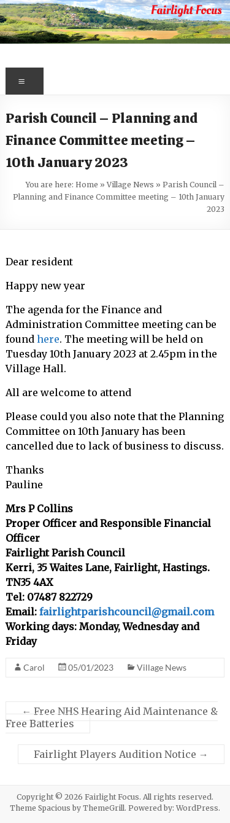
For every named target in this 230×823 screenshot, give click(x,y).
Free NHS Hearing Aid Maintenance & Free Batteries (112, 717)
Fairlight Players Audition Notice (121, 754)
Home (86, 184)
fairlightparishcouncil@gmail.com (126, 612)
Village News (130, 184)
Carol (34, 667)
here (48, 339)
